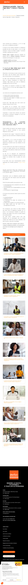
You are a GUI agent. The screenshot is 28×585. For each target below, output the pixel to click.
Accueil (4, 15)
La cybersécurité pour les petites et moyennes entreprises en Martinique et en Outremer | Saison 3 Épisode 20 (14, 359)
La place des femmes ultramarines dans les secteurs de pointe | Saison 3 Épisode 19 (12, 381)
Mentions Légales (6, 559)
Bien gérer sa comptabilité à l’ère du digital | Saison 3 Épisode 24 (12, 402)
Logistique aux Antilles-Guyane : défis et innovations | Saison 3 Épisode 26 (12, 296)
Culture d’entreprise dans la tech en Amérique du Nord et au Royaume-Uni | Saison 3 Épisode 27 (13, 275)
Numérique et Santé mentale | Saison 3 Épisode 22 (13, 338)
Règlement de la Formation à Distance (10, 543)
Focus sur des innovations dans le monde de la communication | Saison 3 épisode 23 (13, 423)
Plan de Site (12, 559)
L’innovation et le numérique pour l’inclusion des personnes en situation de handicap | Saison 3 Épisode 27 (13, 444)
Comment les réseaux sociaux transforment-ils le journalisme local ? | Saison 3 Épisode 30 (13, 254)
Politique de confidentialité (19, 559)
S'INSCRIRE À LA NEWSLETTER (9, 556)
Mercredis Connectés (11, 15)
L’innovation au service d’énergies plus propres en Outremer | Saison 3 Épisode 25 (14, 317)
